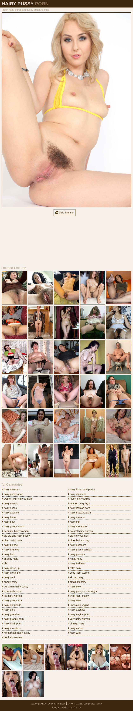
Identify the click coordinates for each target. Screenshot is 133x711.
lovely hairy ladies (79, 498)
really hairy (75, 558)
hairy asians (9, 503)
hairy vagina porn (78, 614)
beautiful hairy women (15, 531)
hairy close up (11, 568)
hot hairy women (12, 637)
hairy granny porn (13, 619)
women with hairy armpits (17, 498)
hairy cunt (8, 577)
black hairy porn (12, 540)
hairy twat (74, 600)
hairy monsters (11, 628)
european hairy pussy (15, 586)
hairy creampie (11, 572)
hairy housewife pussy (81, 489)
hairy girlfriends (11, 605)
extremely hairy (11, 591)
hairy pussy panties (80, 549)
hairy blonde (10, 545)
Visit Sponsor (64, 212)
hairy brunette (10, 549)
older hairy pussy (78, 540)
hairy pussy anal (12, 494)
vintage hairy (76, 623)
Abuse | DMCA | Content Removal (48, 703)
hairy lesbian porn (79, 508)
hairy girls (8, 609)
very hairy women (79, 619)
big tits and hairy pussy (16, 535)
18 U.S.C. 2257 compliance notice (85, 703)
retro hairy (74, 568)
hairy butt (8, 554)
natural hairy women (80, 531)
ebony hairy (9, 582)
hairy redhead (76, 563)
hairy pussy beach (13, 526)
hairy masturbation (79, 512)
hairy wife (74, 632)
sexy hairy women (79, 572)
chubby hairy (10, 558)
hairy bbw (8, 521)
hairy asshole (10, 512)
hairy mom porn (78, 526)
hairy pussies (76, 554)
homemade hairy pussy (16, 632)
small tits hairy (77, 582)
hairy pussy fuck (12, 600)
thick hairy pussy (78, 595)
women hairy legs (79, 503)
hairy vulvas (75, 628)
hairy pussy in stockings (82, 591)
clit (4, 563)
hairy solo (74, 586)
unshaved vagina (78, 605)
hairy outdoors (77, 545)
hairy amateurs (11, 489)
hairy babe (9, 517)
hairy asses (9, 508)
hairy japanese (77, 494)
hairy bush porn (11, 623)
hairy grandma (11, 614)
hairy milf (74, 521)
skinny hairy (75, 577)
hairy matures (76, 517)
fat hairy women (12, 595)
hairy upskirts (76, 609)
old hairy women (78, 535)
